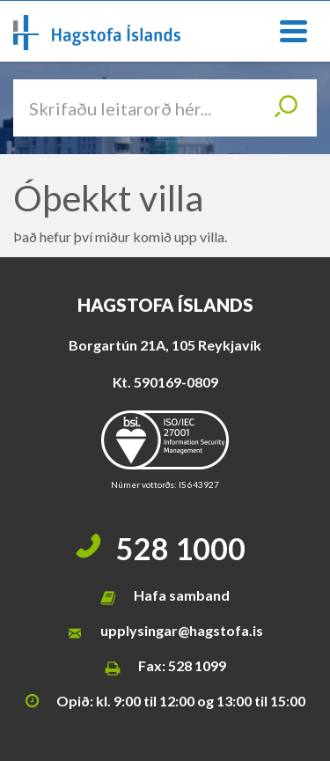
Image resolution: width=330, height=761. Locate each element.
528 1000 (181, 548)
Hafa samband (182, 595)
